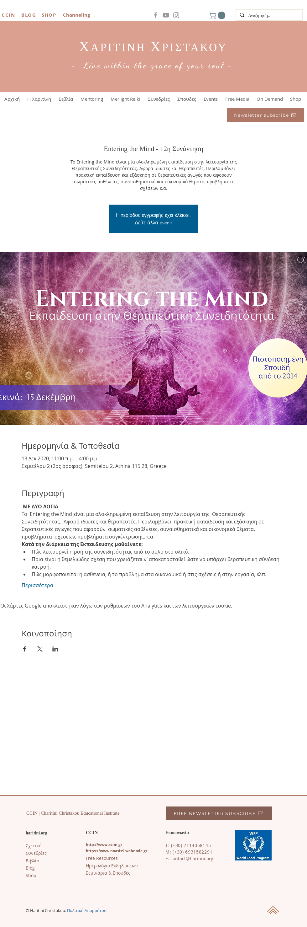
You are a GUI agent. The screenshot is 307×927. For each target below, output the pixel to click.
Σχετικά (34, 846)
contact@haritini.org (191, 858)
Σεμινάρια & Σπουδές (108, 873)
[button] (218, 15)
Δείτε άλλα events (153, 222)
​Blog (30, 868)
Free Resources (102, 858)
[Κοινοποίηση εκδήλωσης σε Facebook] (25, 648)
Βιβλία (32, 861)
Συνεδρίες (36, 853)
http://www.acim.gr (104, 844)
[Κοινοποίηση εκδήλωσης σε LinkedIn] (55, 648)
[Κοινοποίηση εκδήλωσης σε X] (40, 648)
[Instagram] (176, 15)
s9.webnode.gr (133, 851)
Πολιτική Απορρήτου (87, 910)
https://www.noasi (103, 851)
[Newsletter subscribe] (265, 115)
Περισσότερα (37, 585)
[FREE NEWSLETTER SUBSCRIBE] (219, 813)
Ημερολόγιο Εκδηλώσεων (112, 866)
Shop (31, 875)
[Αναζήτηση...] (268, 15)
